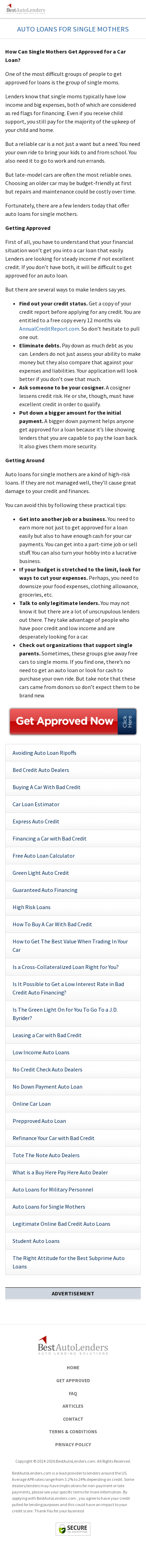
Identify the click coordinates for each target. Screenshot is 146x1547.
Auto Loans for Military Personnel (53, 1189)
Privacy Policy (73, 1445)
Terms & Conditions (73, 1432)
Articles (73, 1406)
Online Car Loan (32, 1103)
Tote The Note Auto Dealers (46, 1155)
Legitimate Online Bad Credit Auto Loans (61, 1223)
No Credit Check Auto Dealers (47, 1069)
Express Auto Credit (36, 821)
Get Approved (73, 1381)
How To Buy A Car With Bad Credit (52, 924)
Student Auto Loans (36, 1240)
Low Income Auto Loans (41, 1052)
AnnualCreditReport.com (49, 328)
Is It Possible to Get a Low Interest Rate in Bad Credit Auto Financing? (68, 988)
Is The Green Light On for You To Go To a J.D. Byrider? (65, 1013)
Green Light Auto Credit (41, 872)
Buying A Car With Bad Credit (47, 786)
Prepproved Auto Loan (39, 1120)
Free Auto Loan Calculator (44, 855)
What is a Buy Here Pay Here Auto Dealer (60, 1172)
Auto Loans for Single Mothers (49, 1206)
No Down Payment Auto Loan (47, 1086)
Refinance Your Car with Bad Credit (54, 1137)
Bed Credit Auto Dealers (41, 769)
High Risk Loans (32, 906)
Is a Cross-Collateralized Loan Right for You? (66, 966)
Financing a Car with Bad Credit (50, 838)
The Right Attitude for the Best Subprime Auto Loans (69, 1262)
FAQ (73, 1394)
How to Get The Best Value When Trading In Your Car (70, 945)
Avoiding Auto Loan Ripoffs (44, 752)
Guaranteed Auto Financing (45, 889)
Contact (73, 1419)
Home (73, 1368)
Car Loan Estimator (36, 804)
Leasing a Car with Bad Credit (47, 1035)
